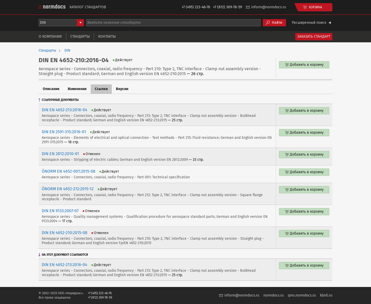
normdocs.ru (273, 295)
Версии (122, 89)
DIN (67, 51)
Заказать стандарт (313, 36)
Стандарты (80, 36)
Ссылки (101, 89)
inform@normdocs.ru (268, 7)
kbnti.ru (326, 295)
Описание (51, 89)
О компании (50, 36)
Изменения (77, 89)
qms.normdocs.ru (302, 295)
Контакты (107, 36)
